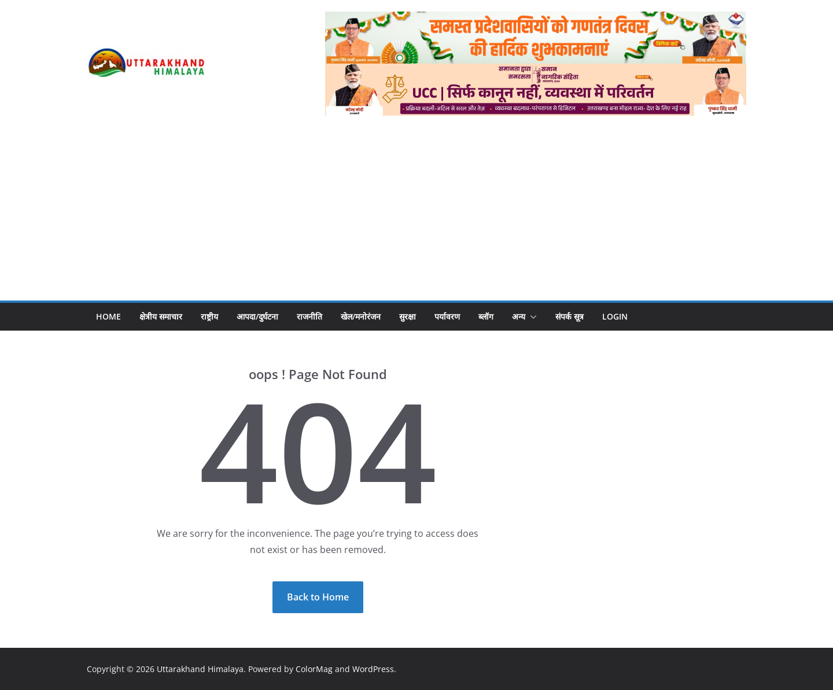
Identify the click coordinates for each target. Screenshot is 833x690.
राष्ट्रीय (209, 316)
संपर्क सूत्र (569, 316)
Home (108, 316)
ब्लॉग (485, 316)
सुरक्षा (407, 316)
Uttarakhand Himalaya (200, 668)
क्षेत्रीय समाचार (160, 316)
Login (615, 316)
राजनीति (309, 316)
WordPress (373, 668)
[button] (531, 317)
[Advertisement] (416, 202)
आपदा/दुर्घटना (257, 316)
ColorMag (314, 668)
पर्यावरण (447, 316)
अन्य (518, 316)
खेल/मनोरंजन (361, 316)
